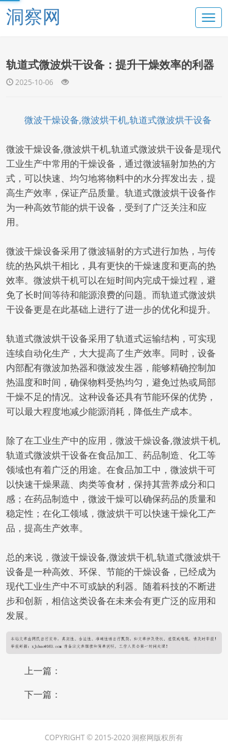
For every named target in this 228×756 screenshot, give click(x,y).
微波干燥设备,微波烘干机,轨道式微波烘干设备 (118, 120)
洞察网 (33, 16)
